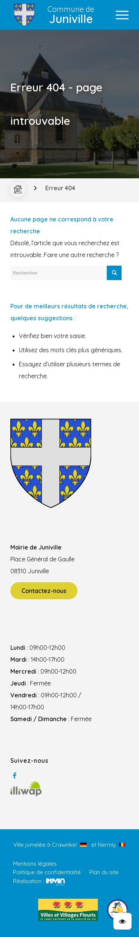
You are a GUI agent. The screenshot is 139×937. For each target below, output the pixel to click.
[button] (122, 921)
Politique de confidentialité (47, 872)
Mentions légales (35, 863)
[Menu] (118, 15)
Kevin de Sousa (55, 881)
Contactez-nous (43, 590)
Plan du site (104, 872)
